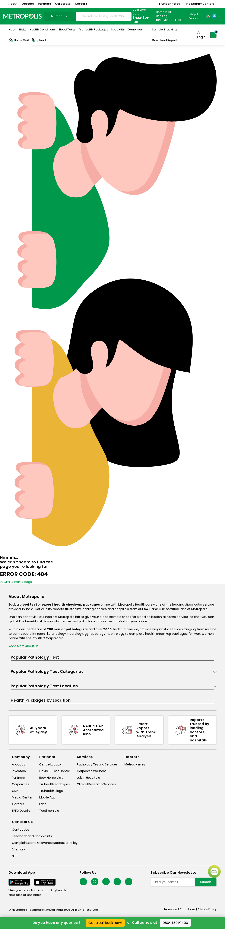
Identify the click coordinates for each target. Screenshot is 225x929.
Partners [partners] (18, 777)
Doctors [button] (28, 4)
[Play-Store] (208, 16)
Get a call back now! (105, 922)
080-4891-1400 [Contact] (168, 20)
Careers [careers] (18, 804)
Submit (205, 882)
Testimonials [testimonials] (49, 810)
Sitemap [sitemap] (18, 849)
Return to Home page (16, 582)
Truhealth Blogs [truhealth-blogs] (51, 791)
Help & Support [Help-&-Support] (194, 16)
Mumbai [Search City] (60, 16)
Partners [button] (44, 4)
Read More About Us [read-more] (23, 646)
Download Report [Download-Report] (164, 40)
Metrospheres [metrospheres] (134, 764)
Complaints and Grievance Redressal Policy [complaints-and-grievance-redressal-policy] (44, 843)
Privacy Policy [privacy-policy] (207, 909)
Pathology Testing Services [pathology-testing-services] (97, 764)
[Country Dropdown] (194, 16)
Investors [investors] (19, 771)
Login (201, 37)
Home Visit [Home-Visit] (19, 40)
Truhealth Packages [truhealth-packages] (54, 784)
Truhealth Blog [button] (169, 4)
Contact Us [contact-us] (20, 829)
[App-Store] (214, 16)
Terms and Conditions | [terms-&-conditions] (181, 909)
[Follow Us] (83, 881)
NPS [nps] (14, 856)
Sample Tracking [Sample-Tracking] (164, 29)
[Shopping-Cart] (213, 35)
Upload (38, 40)
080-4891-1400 (175, 922)
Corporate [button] (63, 4)
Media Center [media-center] (22, 797)
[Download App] (19, 882)
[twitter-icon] (94, 881)
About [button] (13, 4)
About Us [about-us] (18, 764)
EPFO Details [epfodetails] (21, 810)
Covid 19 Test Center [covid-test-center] (54, 771)
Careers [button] (81, 4)
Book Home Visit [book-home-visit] (51, 777)
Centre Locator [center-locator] (50, 764)
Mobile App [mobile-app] (47, 797)
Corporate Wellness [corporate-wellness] (92, 771)
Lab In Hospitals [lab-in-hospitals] (88, 777)
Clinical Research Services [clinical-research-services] (96, 784)
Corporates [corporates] (20, 784)
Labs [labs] (42, 804)
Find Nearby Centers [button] (199, 4)
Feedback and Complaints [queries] (32, 836)
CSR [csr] (15, 791)
